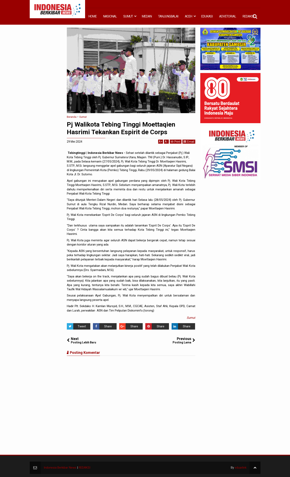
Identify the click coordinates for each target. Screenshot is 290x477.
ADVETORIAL (227, 16)
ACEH (188, 16)
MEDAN (147, 16)
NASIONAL (110, 16)
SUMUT (128, 16)
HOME (92, 16)
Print (175, 141)
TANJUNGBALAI (168, 16)
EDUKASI (207, 16)
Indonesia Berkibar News (60, 467)
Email (188, 141)
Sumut (191, 318)
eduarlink (240, 467)
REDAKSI (248, 16)
